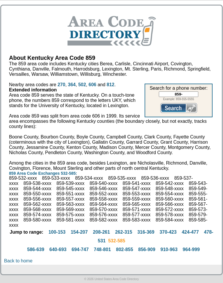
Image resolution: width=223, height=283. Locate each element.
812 (110, 84)
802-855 (124, 249)
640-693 (57, 249)
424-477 (190, 232)
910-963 (169, 249)
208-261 (101, 232)
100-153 (57, 232)
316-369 (145, 232)
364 (72, 84)
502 (82, 84)
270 (61, 84)
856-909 (146, 249)
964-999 (191, 249)
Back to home (18, 260)
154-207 (79, 232)
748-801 (102, 249)
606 (92, 84)
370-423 (168, 232)
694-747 (80, 249)
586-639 (35, 249)
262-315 (123, 232)
